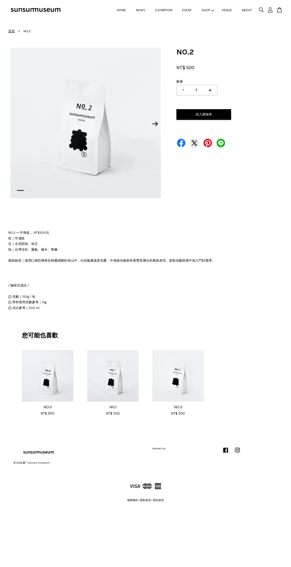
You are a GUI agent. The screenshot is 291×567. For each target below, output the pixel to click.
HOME (121, 10)
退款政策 (158, 500)
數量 (179, 81)
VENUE (227, 10)
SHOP (208, 10)
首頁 (11, 31)
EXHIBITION (163, 10)
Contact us (159, 448)
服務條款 (132, 500)
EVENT (187, 10)
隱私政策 (145, 500)
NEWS (140, 10)
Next (155, 124)
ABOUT (247, 10)
